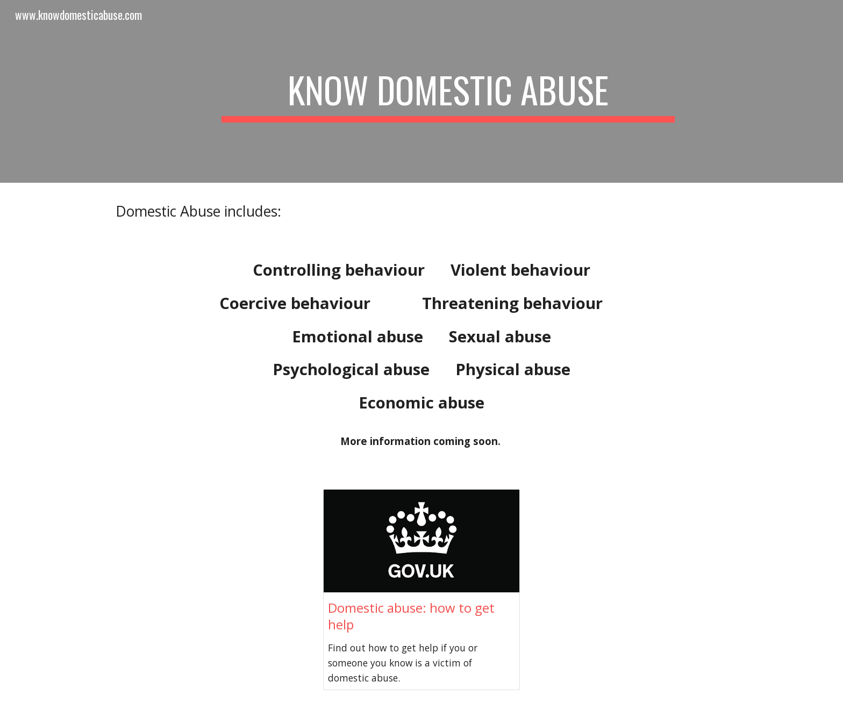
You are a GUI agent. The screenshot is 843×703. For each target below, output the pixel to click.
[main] (447, 91)
